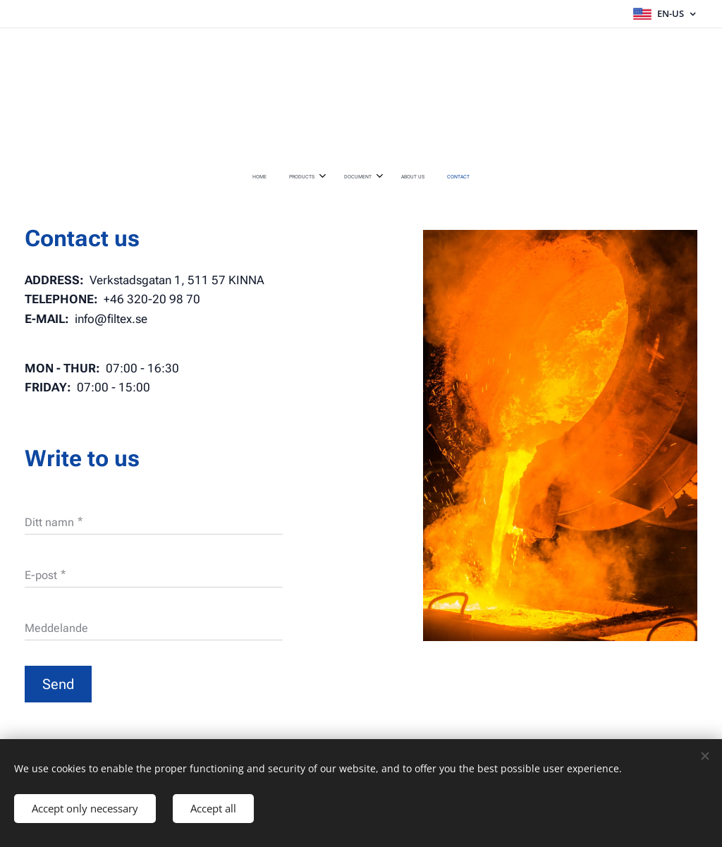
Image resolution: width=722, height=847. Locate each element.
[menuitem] (314, 177)
